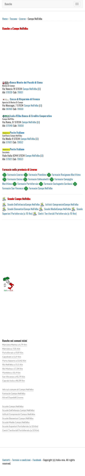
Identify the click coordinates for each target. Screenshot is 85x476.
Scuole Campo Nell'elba (12, 406)
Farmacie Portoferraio (27, 184)
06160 (9, 109)
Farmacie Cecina (14, 179)
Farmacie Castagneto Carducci (58, 184)
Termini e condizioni (21, 460)
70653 (20, 159)
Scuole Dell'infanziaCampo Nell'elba (23, 204)
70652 (20, 142)
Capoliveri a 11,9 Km (11, 357)
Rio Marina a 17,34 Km (12, 368)
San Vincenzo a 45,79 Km (13, 377)
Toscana (13, 19)
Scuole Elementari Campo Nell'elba (17, 418)
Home (5, 19)
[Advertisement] (42, 56)
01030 (9, 92)
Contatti (6, 460)
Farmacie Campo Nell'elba (40, 188)
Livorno (22, 19)
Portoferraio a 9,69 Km (12, 352)
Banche (8, 4)
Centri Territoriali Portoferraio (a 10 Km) (57, 213)
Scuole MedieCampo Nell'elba (57, 209)
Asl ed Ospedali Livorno (12, 397)
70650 (20, 109)
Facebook (37, 460)
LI (39, 89)
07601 (9, 142)
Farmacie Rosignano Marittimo (66, 174)
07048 (9, 125)
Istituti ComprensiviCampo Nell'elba (61, 204)
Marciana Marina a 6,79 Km (14, 344)
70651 (20, 92)
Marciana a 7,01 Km (11, 349)
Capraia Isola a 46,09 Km (13, 380)
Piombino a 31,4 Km (11, 372)
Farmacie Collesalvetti (38, 179)
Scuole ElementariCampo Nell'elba (22, 209)
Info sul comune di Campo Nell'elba (17, 389)
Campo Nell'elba (30, 89)
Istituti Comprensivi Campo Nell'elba (18, 414)
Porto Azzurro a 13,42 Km (14, 360)
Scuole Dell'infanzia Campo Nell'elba (18, 410)
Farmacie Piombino (37, 174)
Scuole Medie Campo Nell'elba (15, 422)
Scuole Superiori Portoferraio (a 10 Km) (20, 426)
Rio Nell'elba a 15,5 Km (12, 364)
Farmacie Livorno (15, 174)
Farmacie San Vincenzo (12, 188)
